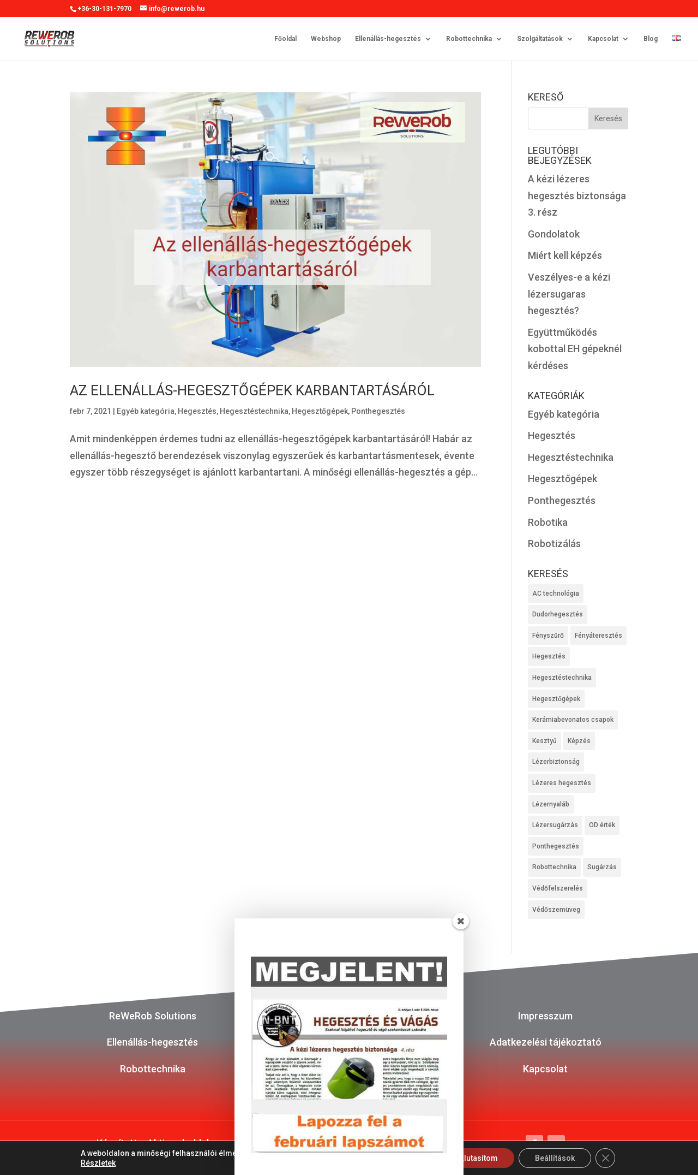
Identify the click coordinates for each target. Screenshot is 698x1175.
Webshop (326, 38)
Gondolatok (554, 234)
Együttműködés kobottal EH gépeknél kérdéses (575, 349)
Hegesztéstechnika (254, 411)
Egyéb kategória (145, 411)
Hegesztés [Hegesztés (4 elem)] (548, 656)
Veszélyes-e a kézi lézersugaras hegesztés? (569, 293)
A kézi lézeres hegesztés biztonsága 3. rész (577, 195)
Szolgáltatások (540, 38)
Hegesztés (197, 411)
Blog (650, 38)
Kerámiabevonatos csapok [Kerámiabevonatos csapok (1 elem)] (572, 719)
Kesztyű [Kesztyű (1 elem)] (544, 741)
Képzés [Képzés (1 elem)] (579, 741)
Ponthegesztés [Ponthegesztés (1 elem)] (555, 846)
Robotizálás (554, 543)
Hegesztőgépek (320, 411)
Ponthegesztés (378, 411)
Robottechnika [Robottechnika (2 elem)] (554, 867)
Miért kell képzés (565, 255)
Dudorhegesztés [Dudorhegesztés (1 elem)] (557, 614)
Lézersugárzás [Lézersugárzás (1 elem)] (555, 825)
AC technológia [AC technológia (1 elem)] (555, 593)
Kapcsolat (603, 38)
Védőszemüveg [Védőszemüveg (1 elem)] (556, 909)
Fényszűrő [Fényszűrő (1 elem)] (548, 635)
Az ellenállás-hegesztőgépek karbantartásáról (252, 390)
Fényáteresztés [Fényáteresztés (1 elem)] (598, 635)
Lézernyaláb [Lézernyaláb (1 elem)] (550, 804)
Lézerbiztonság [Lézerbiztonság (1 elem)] (556, 761)
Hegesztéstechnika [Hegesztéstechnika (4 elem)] (562, 677)
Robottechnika (469, 38)
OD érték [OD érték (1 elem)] (602, 825)
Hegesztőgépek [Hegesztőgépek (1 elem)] (556, 699)
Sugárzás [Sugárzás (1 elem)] (602, 867)
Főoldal (285, 38)
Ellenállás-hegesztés (388, 38)
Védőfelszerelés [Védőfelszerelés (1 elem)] (557, 888)
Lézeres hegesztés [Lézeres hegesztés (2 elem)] (561, 783)
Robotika (548, 522)
